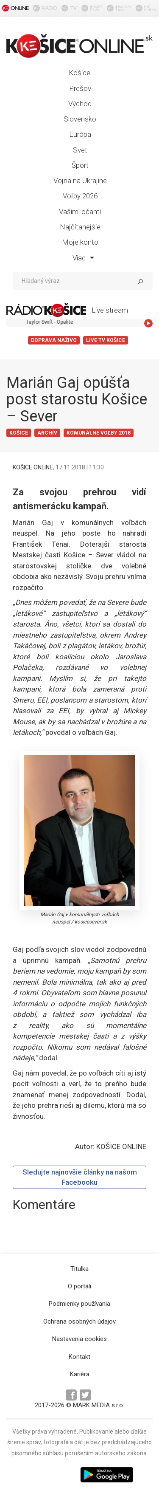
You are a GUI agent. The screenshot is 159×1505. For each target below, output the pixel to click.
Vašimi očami (80, 211)
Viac (83, 258)
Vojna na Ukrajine (80, 180)
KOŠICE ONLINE (33, 467)
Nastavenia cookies (79, 1339)
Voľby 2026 (80, 196)
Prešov (80, 88)
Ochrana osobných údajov (79, 1321)
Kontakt (79, 1357)
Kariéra (79, 1374)
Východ (80, 103)
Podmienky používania (79, 1303)
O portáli (79, 1286)
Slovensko (80, 119)
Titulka (79, 1269)
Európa (80, 134)
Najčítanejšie (80, 227)
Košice (79, 72)
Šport (80, 165)
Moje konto (80, 242)
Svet (80, 150)
